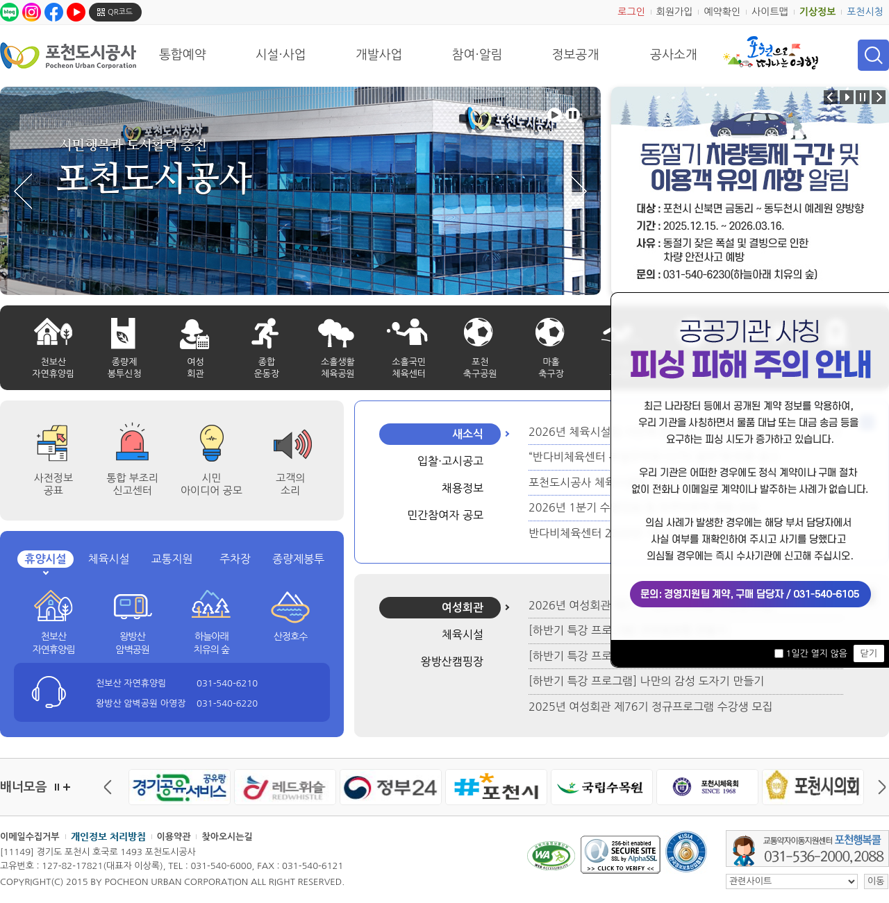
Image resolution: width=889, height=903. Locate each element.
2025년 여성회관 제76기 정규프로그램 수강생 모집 (650, 706)
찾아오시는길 (226, 836)
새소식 (467, 434)
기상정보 (817, 12)
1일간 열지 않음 (816, 653)
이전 (111, 787)
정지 (57, 787)
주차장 (235, 558)
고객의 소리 (290, 484)
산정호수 (291, 636)
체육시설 (108, 558)
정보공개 (575, 55)
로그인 (631, 12)
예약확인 (722, 12)
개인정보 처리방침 (108, 836)
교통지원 (171, 558)
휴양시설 (45, 559)
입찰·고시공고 (450, 460)
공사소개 (673, 55)
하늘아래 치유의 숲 (212, 643)
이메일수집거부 (30, 836)
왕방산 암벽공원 (132, 643)
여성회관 (462, 607)
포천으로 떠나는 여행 (770, 52)
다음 (878, 787)
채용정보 (462, 487)
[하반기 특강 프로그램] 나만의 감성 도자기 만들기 (646, 680)
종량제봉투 (298, 558)
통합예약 (182, 55)
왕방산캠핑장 (452, 661)
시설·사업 (281, 55)
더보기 (67, 787)
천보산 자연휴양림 (53, 643)
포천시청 (865, 12)
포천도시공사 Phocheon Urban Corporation (68, 55)
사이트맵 (769, 12)
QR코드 (120, 12)
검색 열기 (873, 55)
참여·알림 (477, 55)
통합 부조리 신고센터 (132, 484)
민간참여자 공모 (445, 515)
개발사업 (379, 55)
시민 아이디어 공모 (211, 484)
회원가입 (674, 12)
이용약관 (174, 836)
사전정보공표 (53, 484)
